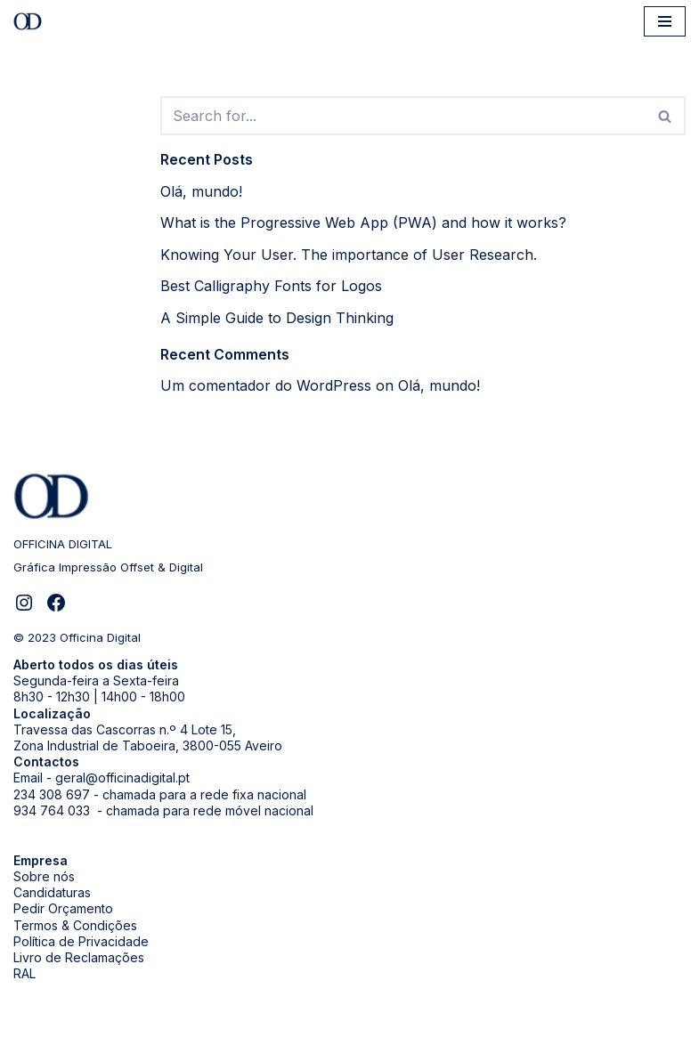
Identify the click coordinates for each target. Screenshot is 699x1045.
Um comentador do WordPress (265, 385)
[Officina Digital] (32, 21)
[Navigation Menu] (665, 21)
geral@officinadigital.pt (122, 777)
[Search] (403, 115)
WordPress (186, 1025)
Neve (31, 1025)
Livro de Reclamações (78, 957)
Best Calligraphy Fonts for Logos (271, 286)
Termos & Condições (75, 925)
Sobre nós (44, 876)
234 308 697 (51, 794)
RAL (24, 973)
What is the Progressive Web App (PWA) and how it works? (363, 222)
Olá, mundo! (201, 191)
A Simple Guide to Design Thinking (277, 318)
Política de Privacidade (81, 941)
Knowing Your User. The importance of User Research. (348, 254)
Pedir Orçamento (63, 908)
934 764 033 (53, 810)
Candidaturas (52, 892)
